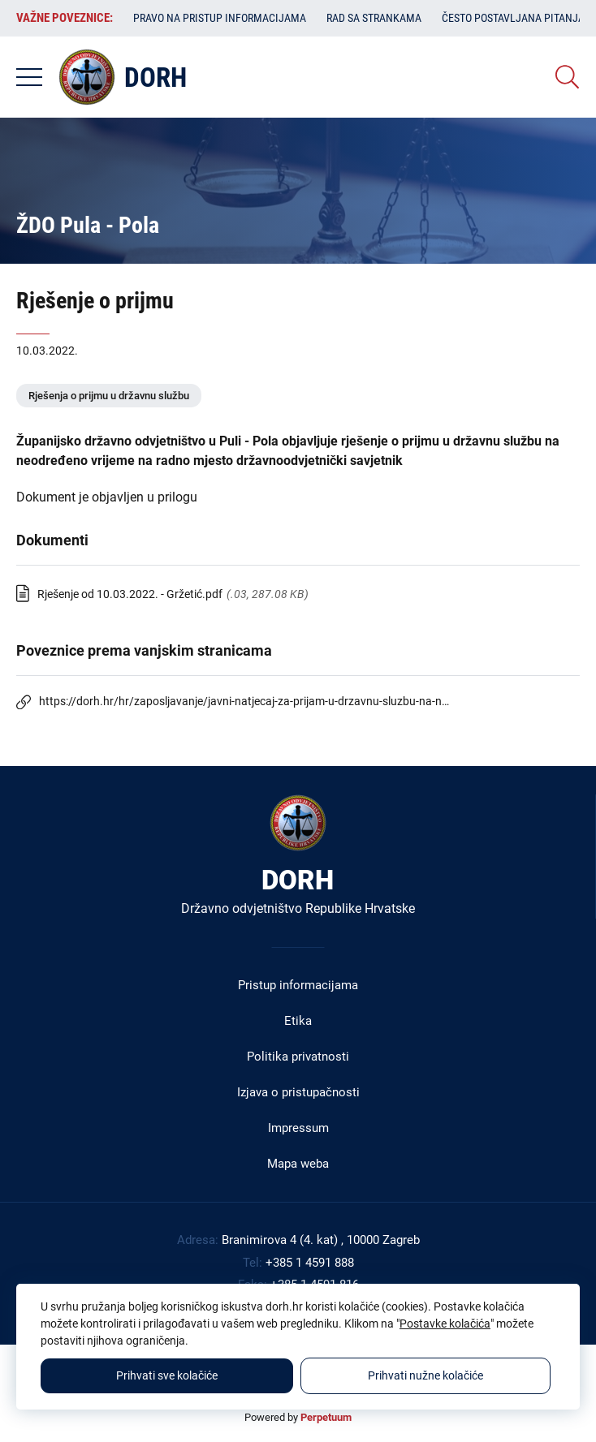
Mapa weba (298, 1163)
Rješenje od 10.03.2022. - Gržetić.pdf (129, 594)
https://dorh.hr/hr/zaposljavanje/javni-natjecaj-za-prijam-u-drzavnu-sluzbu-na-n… (244, 701)
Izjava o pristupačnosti (298, 1092)
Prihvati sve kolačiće (167, 1375)
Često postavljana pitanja (513, 17)
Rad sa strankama (373, 17)
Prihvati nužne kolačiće (425, 1375)
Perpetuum (326, 1417)
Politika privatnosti (298, 1056)
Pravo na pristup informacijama (219, 17)
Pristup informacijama (298, 985)
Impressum (298, 1128)
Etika (298, 1021)
